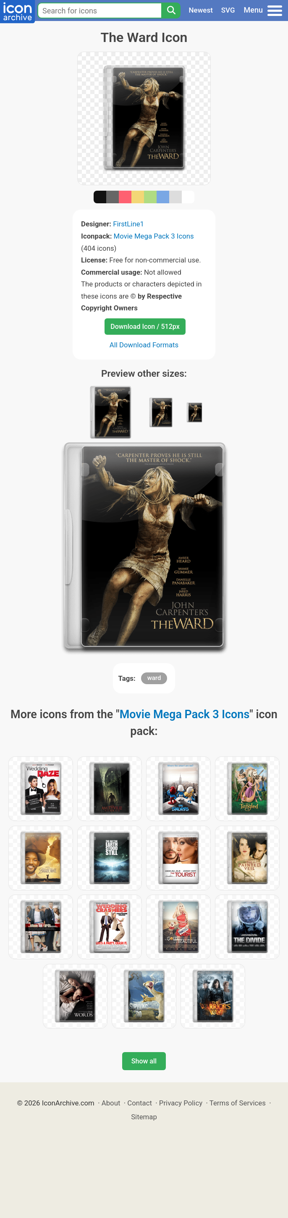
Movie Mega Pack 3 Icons (154, 236)
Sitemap (144, 1117)
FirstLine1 (128, 224)
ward (154, 678)
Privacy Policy (180, 1103)
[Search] (171, 10)
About (111, 1103)
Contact (139, 1103)
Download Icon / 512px (144, 327)
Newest (201, 10)
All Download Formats (144, 345)
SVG (228, 10)
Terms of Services (237, 1103)
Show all (144, 1061)
